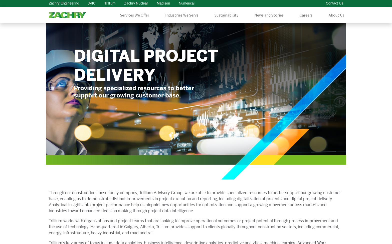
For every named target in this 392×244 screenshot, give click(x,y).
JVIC (91, 3)
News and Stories (269, 15)
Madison (163, 3)
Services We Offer (134, 15)
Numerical (186, 3)
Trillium (110, 3)
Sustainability (226, 15)
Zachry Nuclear (136, 3)
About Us (336, 15)
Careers (306, 15)
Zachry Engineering (64, 3)
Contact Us (334, 3)
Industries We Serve (182, 15)
